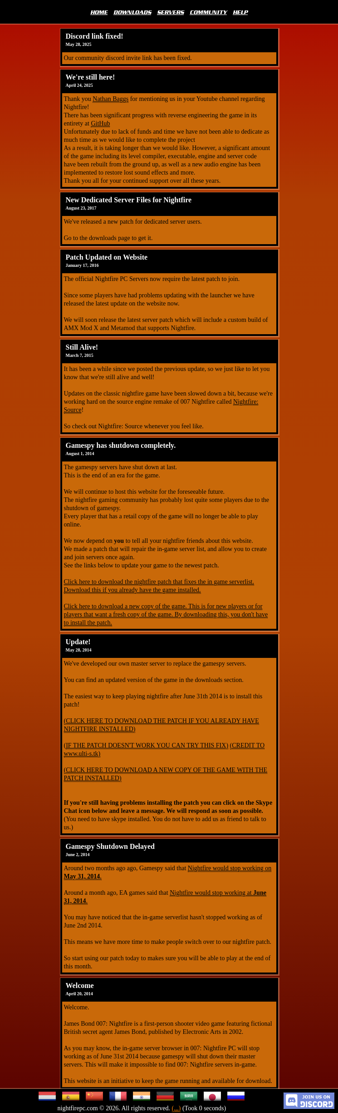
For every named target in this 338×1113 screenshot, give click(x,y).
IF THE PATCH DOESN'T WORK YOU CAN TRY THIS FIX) (147, 745)
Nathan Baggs (110, 98)
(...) (176, 1108)
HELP (240, 11)
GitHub (100, 123)
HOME (99, 11)
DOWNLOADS (132, 11)
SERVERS (170, 11)
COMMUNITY (208, 11)
